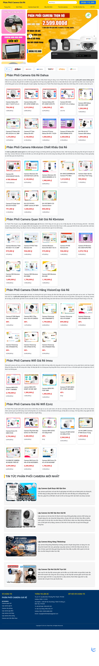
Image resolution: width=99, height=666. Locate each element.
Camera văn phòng (7, 608)
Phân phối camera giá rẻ (14, 2)
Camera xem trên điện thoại (9, 618)
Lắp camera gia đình (7, 611)
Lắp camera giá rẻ (7, 606)
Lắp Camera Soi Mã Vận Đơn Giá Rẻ (52, 513)
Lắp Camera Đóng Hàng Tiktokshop (51, 542)
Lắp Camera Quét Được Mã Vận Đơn (52, 488)
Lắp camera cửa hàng (8, 613)
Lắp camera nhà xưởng (8, 615)
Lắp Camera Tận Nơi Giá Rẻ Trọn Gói (52, 569)
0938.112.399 (87, 2)
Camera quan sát (6, 603)
